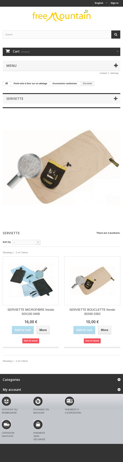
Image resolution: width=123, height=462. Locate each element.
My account (12, 389)
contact (103, 73)
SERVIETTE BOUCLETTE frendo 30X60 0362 (92, 312)
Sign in (114, 3)
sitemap (114, 73)
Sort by (7, 242)
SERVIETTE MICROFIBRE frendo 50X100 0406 (30, 312)
